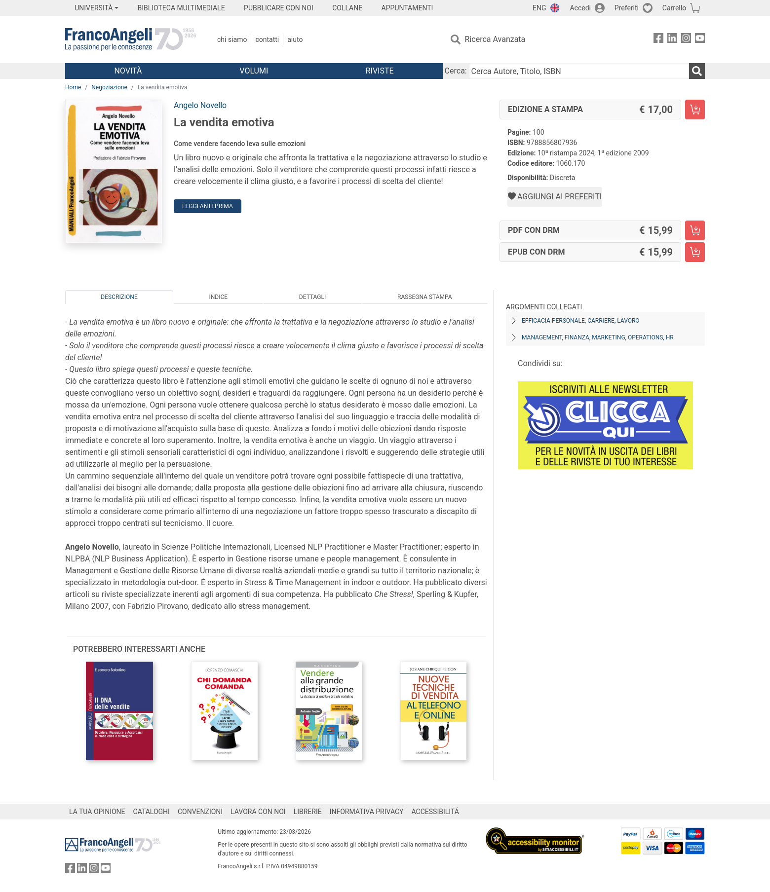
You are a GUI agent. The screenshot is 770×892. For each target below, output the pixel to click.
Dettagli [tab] (312, 297)
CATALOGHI (151, 812)
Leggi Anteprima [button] (207, 206)
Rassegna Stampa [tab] (424, 297)
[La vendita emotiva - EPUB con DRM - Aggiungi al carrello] (695, 252)
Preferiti (627, 8)
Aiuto (295, 39)
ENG (539, 8)
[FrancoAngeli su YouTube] (700, 39)
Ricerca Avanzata (495, 39)
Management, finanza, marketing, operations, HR (598, 337)
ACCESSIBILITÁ (435, 812)
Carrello (674, 8)
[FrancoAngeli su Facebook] (658, 39)
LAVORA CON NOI (258, 812)
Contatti (267, 39)
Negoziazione (109, 87)
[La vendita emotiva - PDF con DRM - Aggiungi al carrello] (695, 230)
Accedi (580, 8)
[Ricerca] (697, 71)
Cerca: (456, 70)
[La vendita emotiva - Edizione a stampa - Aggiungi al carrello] (695, 109)
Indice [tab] (218, 297)
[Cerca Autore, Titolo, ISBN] (579, 71)
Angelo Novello (200, 105)
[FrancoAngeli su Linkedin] (672, 39)
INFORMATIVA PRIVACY (367, 812)
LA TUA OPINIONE (97, 812)
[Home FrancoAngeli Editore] (130, 39)
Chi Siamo (232, 39)
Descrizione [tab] (119, 297)
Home (73, 87)
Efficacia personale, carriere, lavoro (581, 320)
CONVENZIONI (200, 812)
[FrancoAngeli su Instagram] (686, 39)
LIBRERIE (308, 812)
